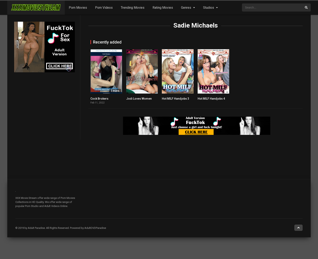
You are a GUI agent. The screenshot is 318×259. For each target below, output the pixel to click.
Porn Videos (104, 8)
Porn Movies (78, 8)
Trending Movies (132, 8)
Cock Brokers (99, 98)
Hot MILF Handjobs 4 (211, 98)
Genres (186, 8)
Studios (208, 8)
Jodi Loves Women (139, 98)
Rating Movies (163, 8)
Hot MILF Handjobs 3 (175, 98)
